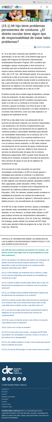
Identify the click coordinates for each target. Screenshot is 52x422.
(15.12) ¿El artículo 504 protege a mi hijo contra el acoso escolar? (26, 349)
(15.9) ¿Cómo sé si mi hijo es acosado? (16, 327)
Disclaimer (5, 399)
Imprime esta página (43, 47)
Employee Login (7, 406)
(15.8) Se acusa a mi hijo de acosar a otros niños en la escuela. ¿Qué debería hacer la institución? (25, 321)
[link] (18, 8)
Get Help (4, 392)
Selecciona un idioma (43, 2)
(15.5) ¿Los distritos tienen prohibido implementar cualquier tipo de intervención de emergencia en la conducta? (25, 294)
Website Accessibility (8, 397)
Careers (4, 394)
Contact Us (5, 389)
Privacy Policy (6, 404)
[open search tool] (41, 7)
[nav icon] (47, 7)
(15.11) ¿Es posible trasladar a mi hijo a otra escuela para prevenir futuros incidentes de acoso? (26, 343)
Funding (4, 401)
